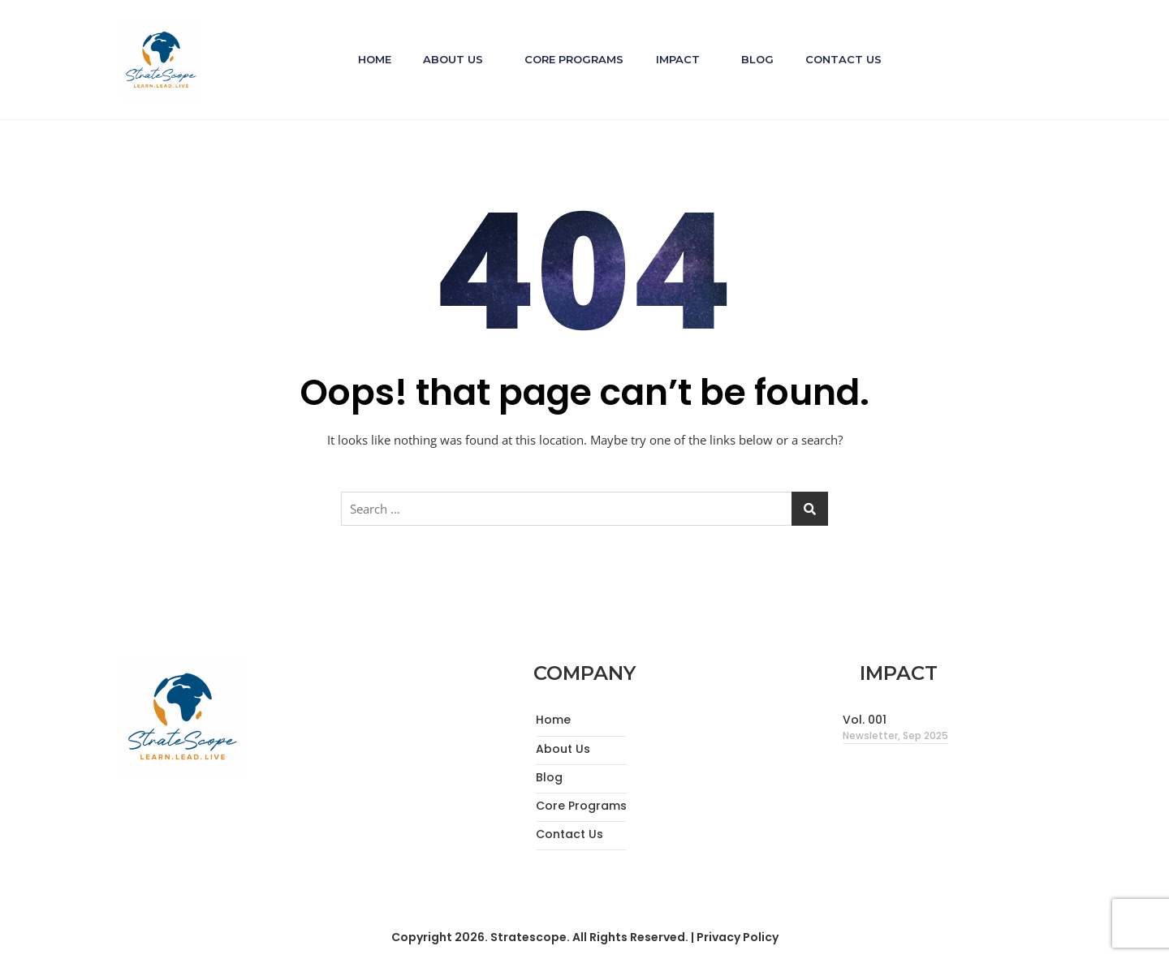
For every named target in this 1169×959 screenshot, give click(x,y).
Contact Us (845, 59)
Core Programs (573, 59)
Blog (758, 59)
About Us (452, 59)
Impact (678, 59)
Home (373, 59)
